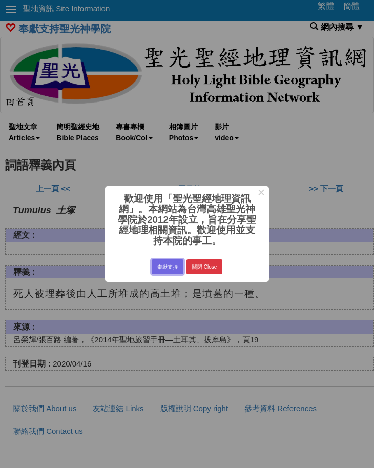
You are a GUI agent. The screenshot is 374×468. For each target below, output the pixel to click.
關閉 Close (204, 267)
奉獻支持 (167, 267)
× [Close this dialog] (261, 193)
